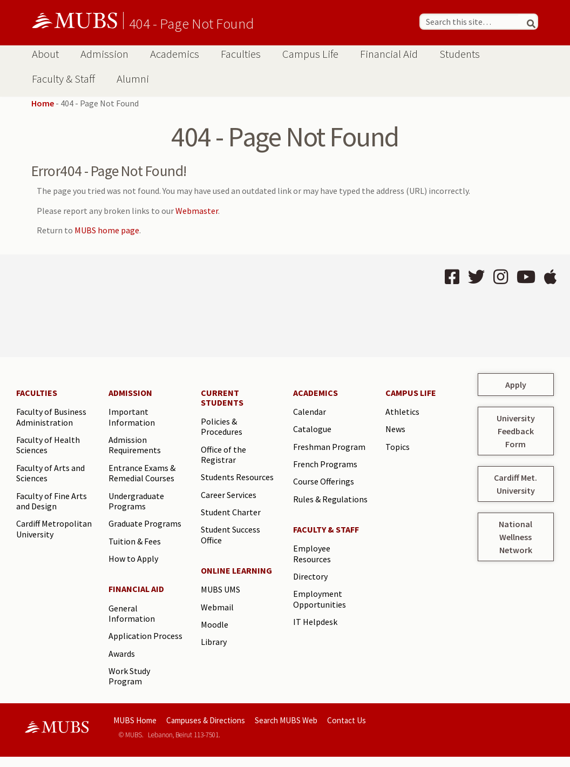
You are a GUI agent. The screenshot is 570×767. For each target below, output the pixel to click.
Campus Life (310, 54)
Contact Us (346, 720)
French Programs (325, 464)
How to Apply (133, 558)
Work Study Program (129, 676)
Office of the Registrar (223, 455)
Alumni (133, 79)
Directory (310, 576)
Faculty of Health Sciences (48, 445)
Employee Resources (312, 553)
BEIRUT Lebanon (143, 305)
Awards (121, 653)
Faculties (241, 54)
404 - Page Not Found (191, 23)
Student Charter (231, 512)
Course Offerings (323, 481)
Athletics (402, 411)
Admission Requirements (134, 445)
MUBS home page (106, 230)
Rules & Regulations (330, 499)
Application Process (145, 635)
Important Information (131, 417)
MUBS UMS (220, 589)
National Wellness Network (515, 537)
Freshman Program (329, 446)
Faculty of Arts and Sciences (50, 473)
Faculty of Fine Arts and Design (51, 501)
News (395, 428)
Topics (397, 446)
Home (42, 103)
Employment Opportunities (319, 599)
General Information (131, 613)
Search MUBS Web (286, 720)
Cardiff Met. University (515, 484)
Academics (174, 54)
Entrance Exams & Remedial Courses (141, 473)
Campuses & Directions (205, 720)
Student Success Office (230, 535)
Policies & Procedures (221, 427)
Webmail (217, 607)
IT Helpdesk (315, 621)
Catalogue (312, 428)
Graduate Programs (144, 523)
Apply (515, 384)
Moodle (214, 624)
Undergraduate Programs (136, 501)
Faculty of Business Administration (51, 417)
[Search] (526, 22)
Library (214, 641)
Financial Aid (389, 54)
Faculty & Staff (63, 79)
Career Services (228, 494)
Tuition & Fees (134, 541)
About (45, 54)
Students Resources (237, 477)
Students (459, 54)
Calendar (309, 411)
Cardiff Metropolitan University (54, 529)
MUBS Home (135, 720)
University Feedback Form (516, 431)
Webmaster (196, 210)
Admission (104, 54)
